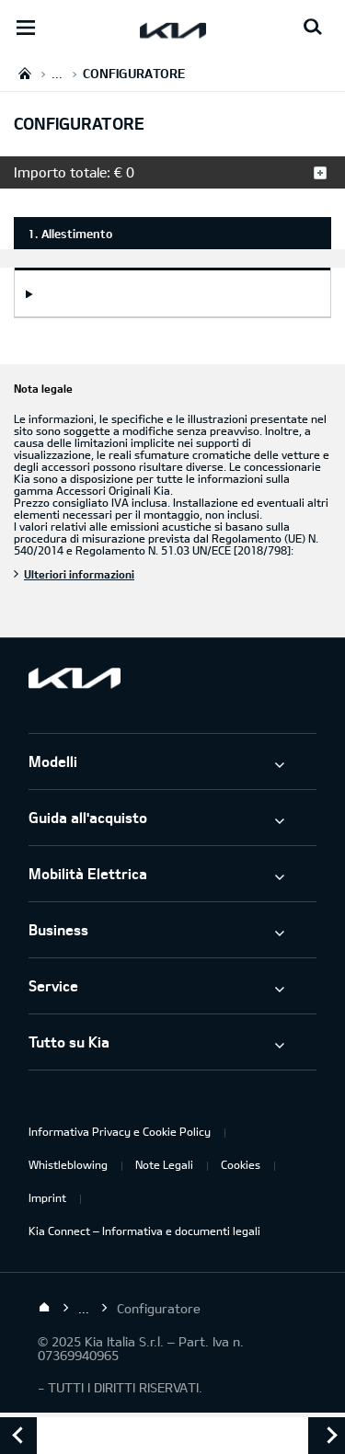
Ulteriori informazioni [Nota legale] (79, 573)
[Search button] (313, 27)
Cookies (240, 1164)
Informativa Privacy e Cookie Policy (120, 1131)
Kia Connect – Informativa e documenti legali (144, 1230)
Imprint (47, 1197)
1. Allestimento (70, 233)
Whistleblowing (68, 1164)
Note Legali (164, 1164)
